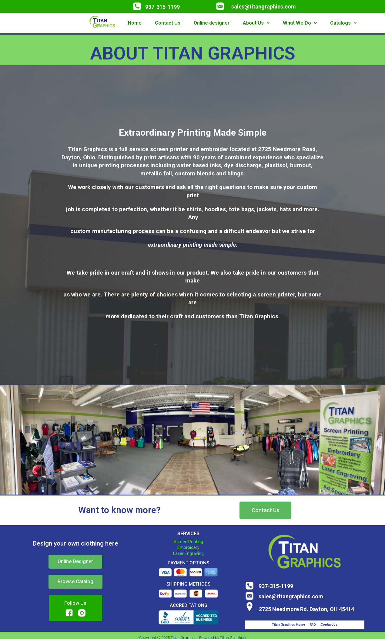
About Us (256, 23)
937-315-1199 (162, 7)
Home (135, 23)
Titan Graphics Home (288, 625)
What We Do (300, 23)
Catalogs (343, 23)
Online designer (211, 23)
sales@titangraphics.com (263, 6)
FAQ (313, 625)
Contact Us (167, 23)
